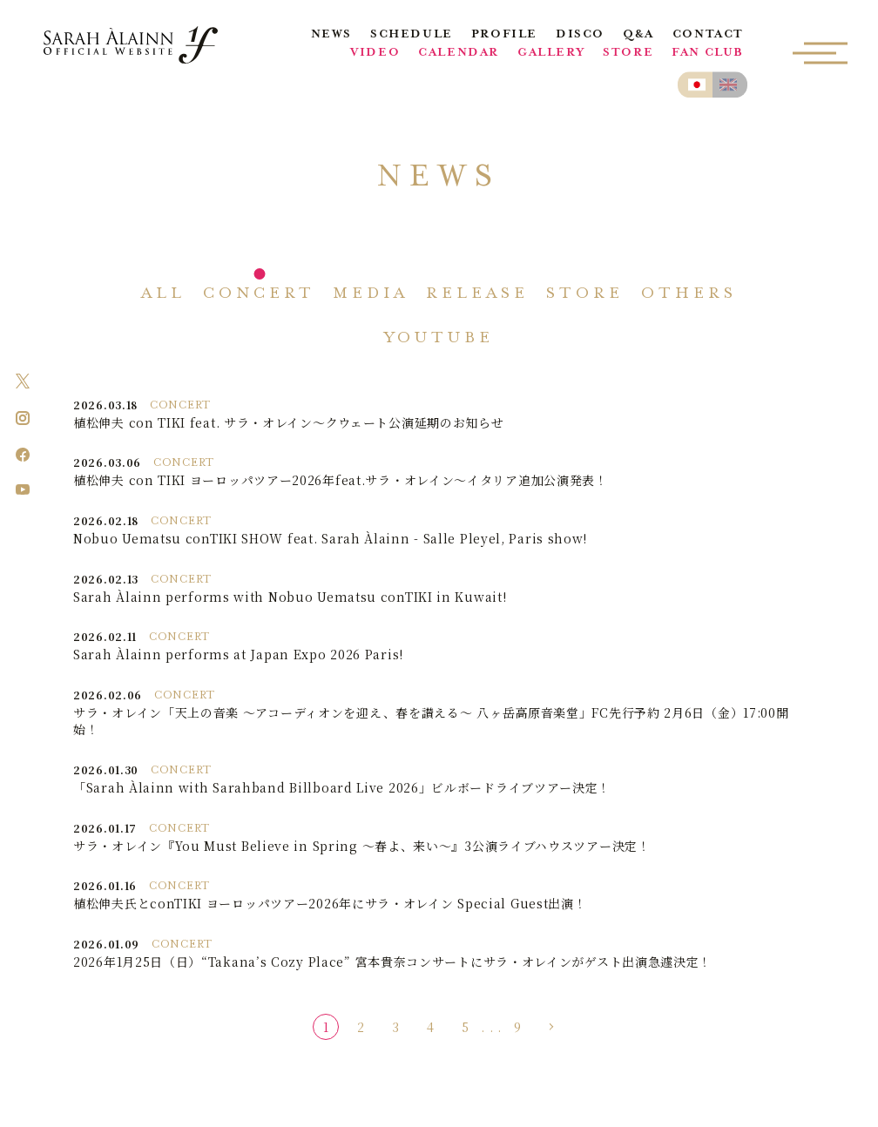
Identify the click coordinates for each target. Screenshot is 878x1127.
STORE (628, 53)
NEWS (331, 35)
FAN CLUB (708, 53)
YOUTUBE (439, 339)
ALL (163, 294)
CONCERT (259, 294)
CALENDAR (458, 53)
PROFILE (504, 35)
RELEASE (477, 294)
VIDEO (375, 53)
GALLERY (550, 53)
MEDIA (371, 294)
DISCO (580, 35)
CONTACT (708, 35)
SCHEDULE (411, 35)
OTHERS (689, 294)
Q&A (638, 35)
